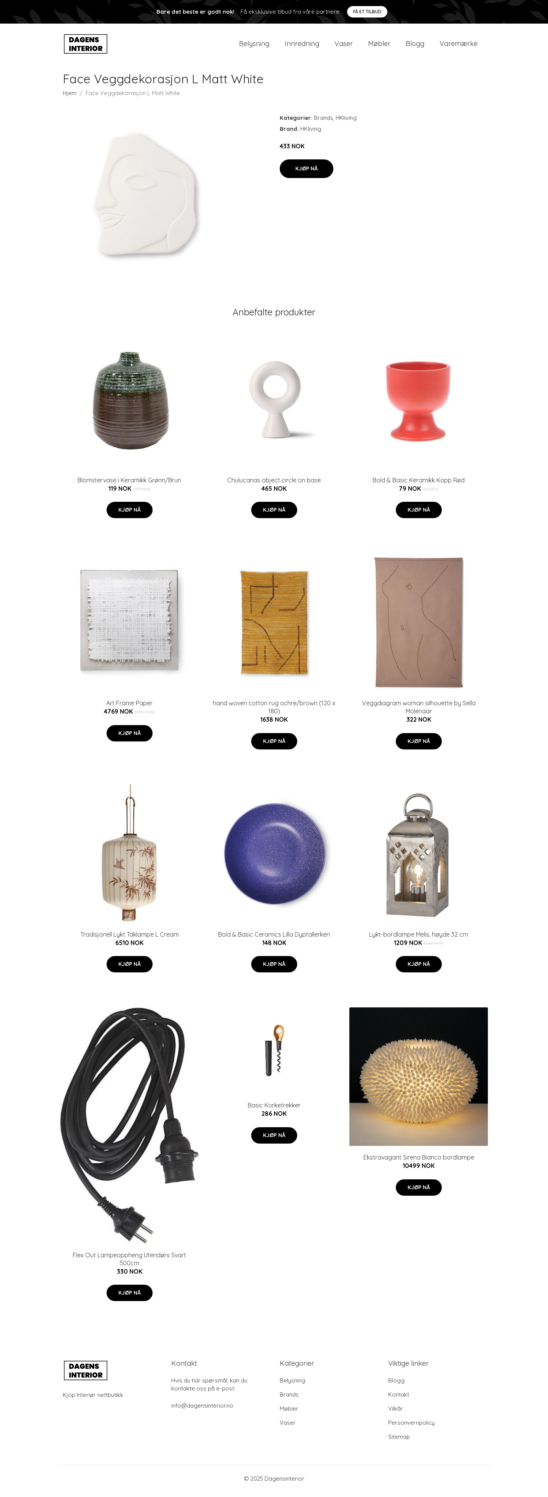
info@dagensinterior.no (202, 1410)
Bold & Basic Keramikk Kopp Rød (419, 485)
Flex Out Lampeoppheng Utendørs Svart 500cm (129, 1264)
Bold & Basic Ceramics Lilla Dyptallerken (274, 939)
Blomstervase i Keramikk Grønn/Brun (129, 485)
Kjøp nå (306, 173)
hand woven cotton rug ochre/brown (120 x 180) (274, 712)
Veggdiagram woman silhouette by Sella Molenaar (419, 712)
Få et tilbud (367, 11)
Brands (323, 123)
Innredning (302, 46)
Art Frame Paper (129, 708)
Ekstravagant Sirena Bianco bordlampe (418, 1162)
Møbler (379, 46)
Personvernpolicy (411, 1428)
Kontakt (398, 1399)
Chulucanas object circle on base (274, 485)
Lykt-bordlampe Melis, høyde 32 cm (418, 939)
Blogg (415, 46)
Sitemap (399, 1442)
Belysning (254, 46)
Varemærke (459, 46)
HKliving (346, 123)
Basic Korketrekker (274, 1110)
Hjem (69, 98)
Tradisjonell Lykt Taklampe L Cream (129, 939)
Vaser (344, 46)
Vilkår (395, 1413)
